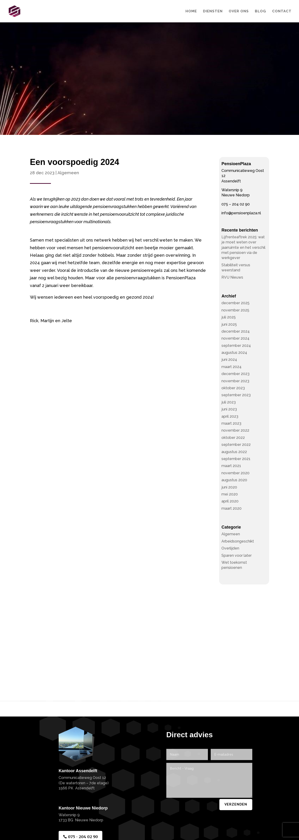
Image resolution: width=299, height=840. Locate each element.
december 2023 (235, 374)
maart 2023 (231, 423)
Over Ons (239, 11)
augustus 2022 (234, 452)
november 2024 (235, 338)
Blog (260, 11)
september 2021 (235, 459)
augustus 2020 (234, 480)
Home (191, 11)
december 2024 (235, 331)
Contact (282, 11)
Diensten (213, 11)
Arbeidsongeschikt (237, 541)
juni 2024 (229, 359)
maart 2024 (231, 367)
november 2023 (235, 381)
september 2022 (236, 444)
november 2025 (235, 310)
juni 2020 (229, 487)
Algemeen (68, 172)
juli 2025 (228, 317)
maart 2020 (231, 508)
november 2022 (235, 430)
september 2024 (236, 345)
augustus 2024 (234, 352)
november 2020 (235, 473)
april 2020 (229, 501)
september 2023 (236, 395)
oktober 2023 (233, 388)
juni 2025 (229, 324)
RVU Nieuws (232, 277)
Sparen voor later (236, 555)
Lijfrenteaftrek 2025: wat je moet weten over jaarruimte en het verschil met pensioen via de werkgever (243, 247)
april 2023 (229, 416)
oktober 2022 (233, 437)
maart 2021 (231, 466)
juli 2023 (228, 402)
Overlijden (230, 548)
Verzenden (235, 830)
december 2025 (235, 303)
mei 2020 (229, 494)
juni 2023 (229, 409)
